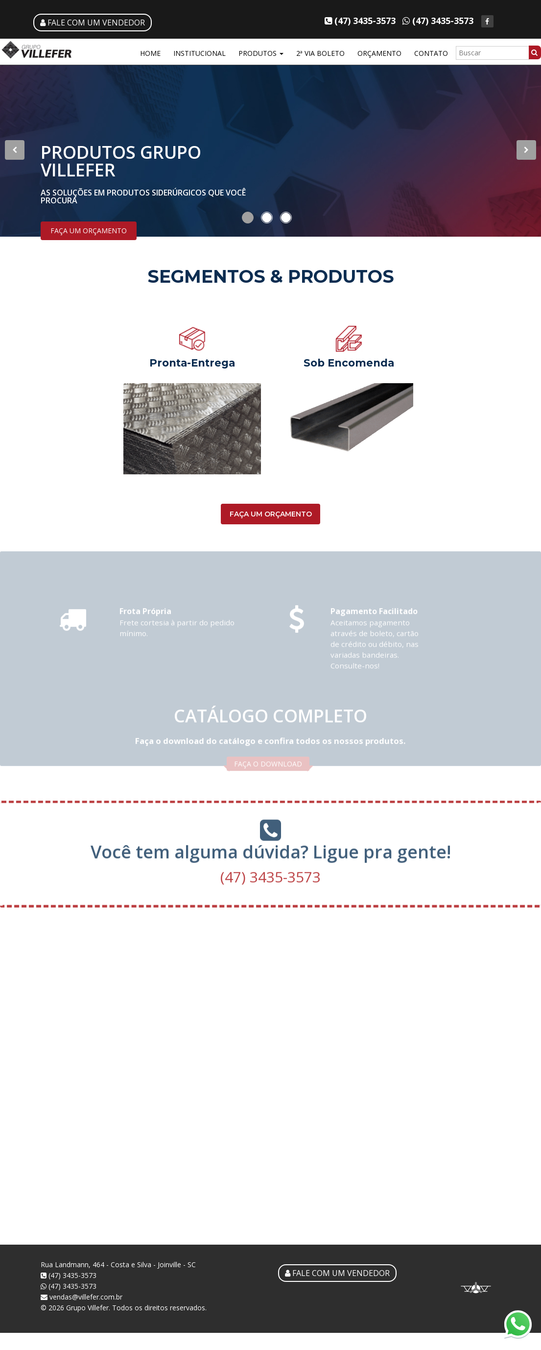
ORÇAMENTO (379, 53)
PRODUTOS (260, 53)
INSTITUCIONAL (199, 53)
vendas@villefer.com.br (81, 1296)
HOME (150, 53)
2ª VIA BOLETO (320, 53)
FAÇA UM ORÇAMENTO (88, 230)
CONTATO (431, 53)
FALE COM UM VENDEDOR (92, 22)
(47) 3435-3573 (270, 873)
